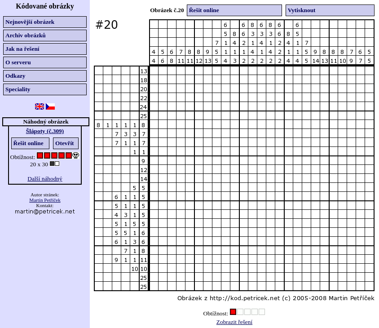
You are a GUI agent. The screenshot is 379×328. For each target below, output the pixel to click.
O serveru (18, 62)
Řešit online (28, 143)
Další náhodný (44, 178)
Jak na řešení (22, 48)
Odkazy (15, 75)
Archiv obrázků (25, 35)
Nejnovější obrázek (29, 21)
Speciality (18, 89)
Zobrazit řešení (234, 322)
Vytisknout (302, 10)
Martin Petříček (44, 200)
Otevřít (64, 143)
